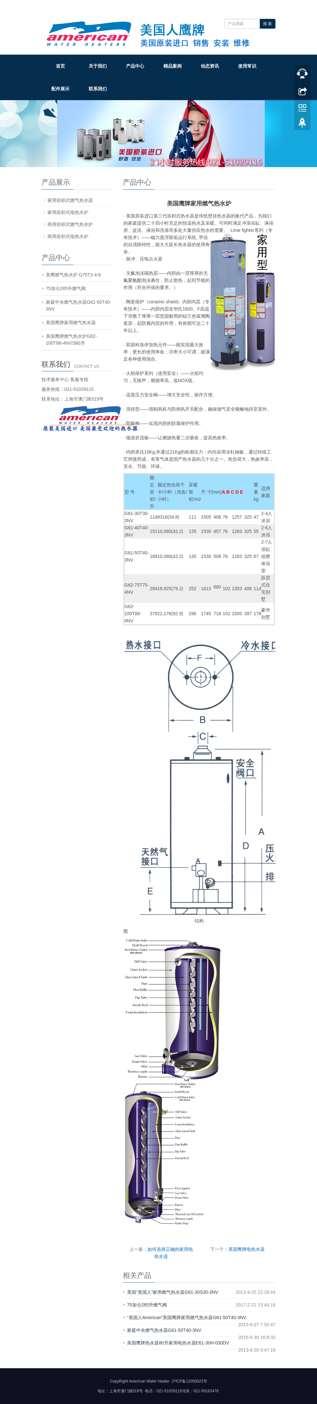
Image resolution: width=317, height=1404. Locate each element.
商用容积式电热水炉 (67, 236)
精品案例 (172, 66)
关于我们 (98, 66)
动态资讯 (210, 66)
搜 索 (267, 23)
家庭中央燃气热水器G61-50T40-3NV (164, 1330)
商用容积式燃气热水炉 (70, 224)
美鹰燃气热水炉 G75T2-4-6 (73, 274)
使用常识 (247, 66)
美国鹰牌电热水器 (246, 1249)
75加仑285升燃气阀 (147, 1304)
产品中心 (135, 66)
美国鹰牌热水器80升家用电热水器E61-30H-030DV (178, 1342)
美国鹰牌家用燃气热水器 (71, 322)
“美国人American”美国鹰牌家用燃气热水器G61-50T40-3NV (186, 1317)
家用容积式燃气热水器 (70, 200)
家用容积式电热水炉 (67, 212)
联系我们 (98, 88)
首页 (60, 66)
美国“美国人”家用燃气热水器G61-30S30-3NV (172, 1292)
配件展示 (60, 88)
